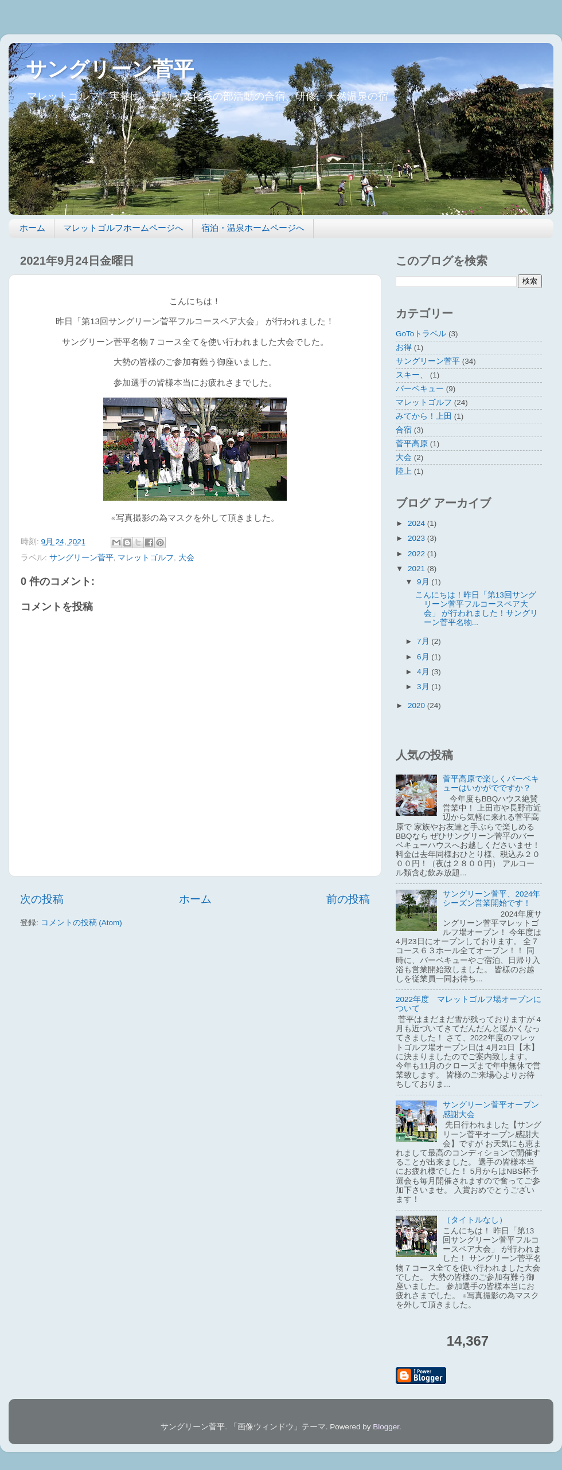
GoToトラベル (421, 333)
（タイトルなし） (475, 1220)
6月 (424, 657)
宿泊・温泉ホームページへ (253, 228)
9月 (424, 581)
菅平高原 (412, 443)
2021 (417, 568)
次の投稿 (42, 899)
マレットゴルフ (146, 557)
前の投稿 (348, 899)
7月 (424, 641)
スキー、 (412, 375)
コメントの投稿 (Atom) (81, 922)
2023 (417, 538)
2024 (417, 523)
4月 (424, 671)
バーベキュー (420, 388)
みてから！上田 (424, 416)
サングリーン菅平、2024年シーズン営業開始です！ (491, 898)
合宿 (404, 430)
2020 (417, 705)
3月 (424, 686)
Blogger (386, 1426)
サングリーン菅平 (110, 69)
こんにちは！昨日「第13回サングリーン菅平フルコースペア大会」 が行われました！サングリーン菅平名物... (476, 609)
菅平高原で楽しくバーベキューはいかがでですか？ (491, 783)
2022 (417, 553)
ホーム (32, 228)
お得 (404, 347)
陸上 (404, 471)
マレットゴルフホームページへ (123, 228)
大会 (186, 557)
